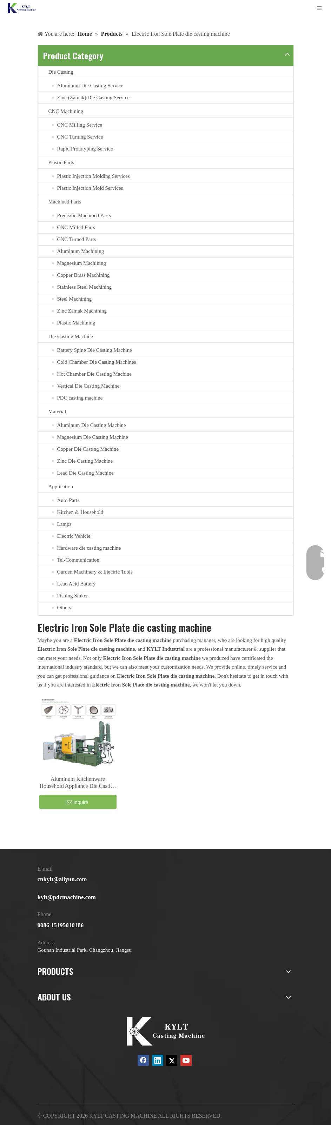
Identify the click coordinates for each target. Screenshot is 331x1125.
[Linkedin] (157, 1060)
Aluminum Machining (80, 251)
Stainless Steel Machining (84, 287)
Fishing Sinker (72, 595)
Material (57, 411)
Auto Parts (68, 500)
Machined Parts (64, 202)
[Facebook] (143, 1060)
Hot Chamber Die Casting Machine (94, 374)
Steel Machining (74, 299)
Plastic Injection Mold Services (90, 188)
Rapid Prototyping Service (85, 149)
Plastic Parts (61, 162)
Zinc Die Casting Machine (85, 461)
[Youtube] (186, 1060)
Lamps (64, 524)
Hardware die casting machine (89, 548)
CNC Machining (66, 111)
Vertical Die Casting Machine (88, 386)
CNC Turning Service (80, 137)
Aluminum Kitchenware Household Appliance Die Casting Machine (77, 783)
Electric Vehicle (74, 536)
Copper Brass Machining (83, 275)
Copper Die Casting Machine (88, 449)
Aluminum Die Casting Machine (91, 425)
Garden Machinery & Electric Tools (95, 572)
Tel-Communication (78, 560)
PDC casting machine (80, 398)
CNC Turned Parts (76, 239)
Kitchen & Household (80, 512)
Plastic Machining (76, 323)
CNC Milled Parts (76, 227)
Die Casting (60, 72)
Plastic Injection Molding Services (93, 176)
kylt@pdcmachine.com (67, 897)
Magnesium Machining (81, 263)
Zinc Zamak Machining (82, 311)
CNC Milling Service (79, 125)
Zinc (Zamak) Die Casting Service (93, 97)
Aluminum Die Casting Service (90, 85)
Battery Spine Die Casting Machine (94, 350)
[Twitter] (171, 1060)
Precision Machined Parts (84, 215)
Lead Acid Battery (76, 584)
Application (60, 486)
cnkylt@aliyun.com (62, 879)
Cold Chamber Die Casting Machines (96, 362)
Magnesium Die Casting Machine (92, 437)
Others (64, 607)
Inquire (77, 802)
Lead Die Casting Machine (85, 473)
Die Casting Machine (70, 336)
